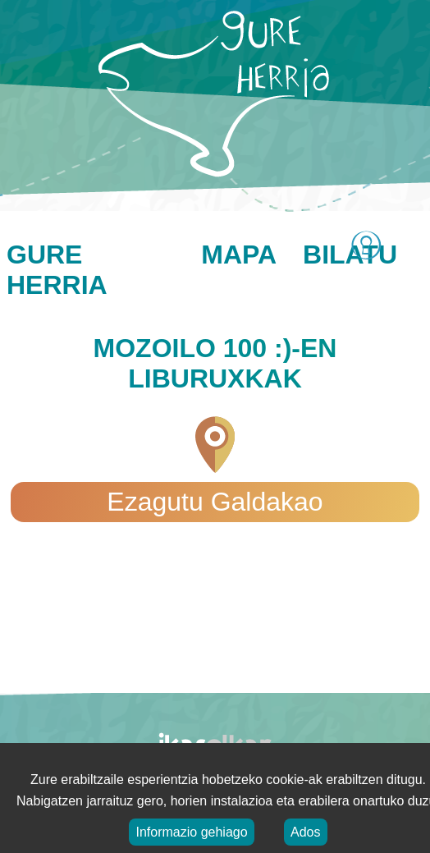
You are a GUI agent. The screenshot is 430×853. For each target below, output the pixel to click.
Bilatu (350, 254)
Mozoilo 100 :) (193, 348)
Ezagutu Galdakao (214, 501)
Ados (305, 832)
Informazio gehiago (191, 832)
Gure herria (57, 270)
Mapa (239, 254)
